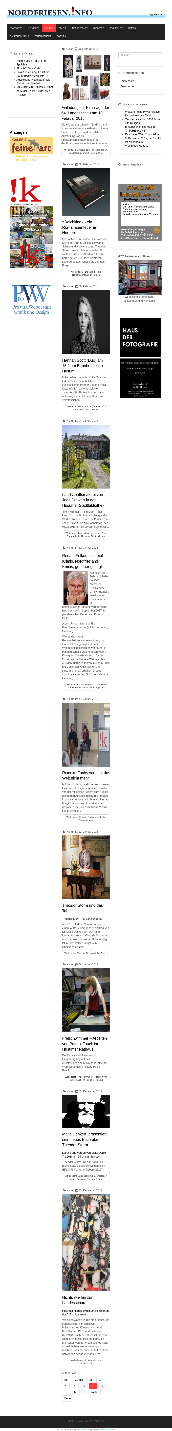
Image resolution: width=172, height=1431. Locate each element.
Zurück (79, 1379)
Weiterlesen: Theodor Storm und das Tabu (84, 953)
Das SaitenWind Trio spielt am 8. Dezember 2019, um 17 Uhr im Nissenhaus (143, 138)
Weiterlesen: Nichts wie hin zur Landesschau (86, 1362)
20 (65, 1386)
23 (93, 1386)
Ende (67, 1398)
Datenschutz (128, 86)
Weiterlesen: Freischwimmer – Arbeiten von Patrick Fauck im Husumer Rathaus (86, 1078)
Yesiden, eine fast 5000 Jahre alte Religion (142, 121)
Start (66, 1379)
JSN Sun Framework (108, 1430)
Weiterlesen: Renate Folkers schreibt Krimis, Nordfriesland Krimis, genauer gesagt (86, 686)
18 (91, 1379)
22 (83, 1386)
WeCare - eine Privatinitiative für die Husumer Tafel (142, 113)
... (100, 1379)
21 (74, 1386)
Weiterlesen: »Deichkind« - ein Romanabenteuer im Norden (86, 273)
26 (74, 1392)
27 (83, 1392)
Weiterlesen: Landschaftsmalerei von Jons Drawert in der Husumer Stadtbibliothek (86, 535)
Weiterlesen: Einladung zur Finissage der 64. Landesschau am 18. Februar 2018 (86, 151)
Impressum (127, 81)
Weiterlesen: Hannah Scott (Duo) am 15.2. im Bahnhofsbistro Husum (86, 408)
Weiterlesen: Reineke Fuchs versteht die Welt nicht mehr (85, 819)
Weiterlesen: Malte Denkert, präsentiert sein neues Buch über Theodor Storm (86, 1177)
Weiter (94, 1392)
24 (102, 1386)
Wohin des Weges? (136, 145)
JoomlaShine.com (83, 1430)
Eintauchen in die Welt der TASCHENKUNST (140, 128)
